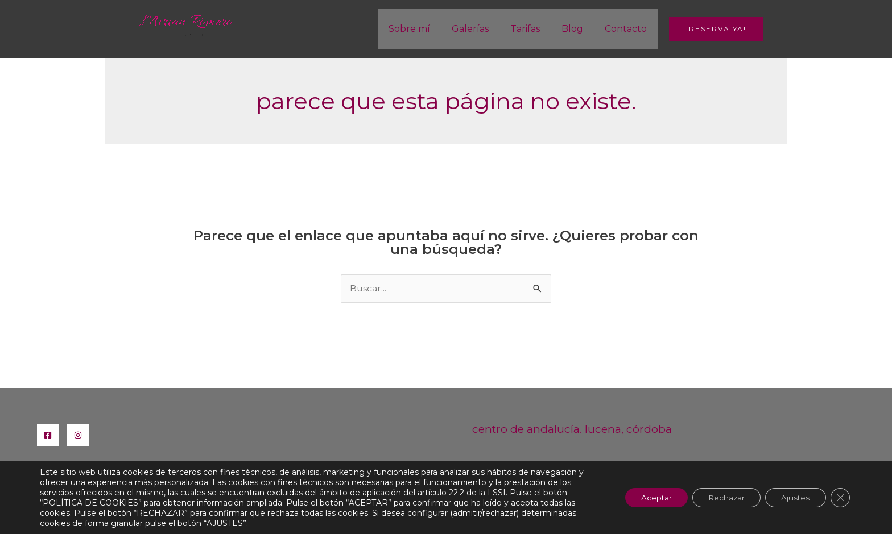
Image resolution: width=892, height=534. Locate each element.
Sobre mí (424, 28)
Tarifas (533, 28)
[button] (716, 29)
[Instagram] (78, 435)
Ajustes (793, 498)
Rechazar (721, 498)
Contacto (627, 28)
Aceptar (648, 498)
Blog (577, 28)
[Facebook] (48, 435)
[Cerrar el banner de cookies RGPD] (839, 497)
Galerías (482, 28)
